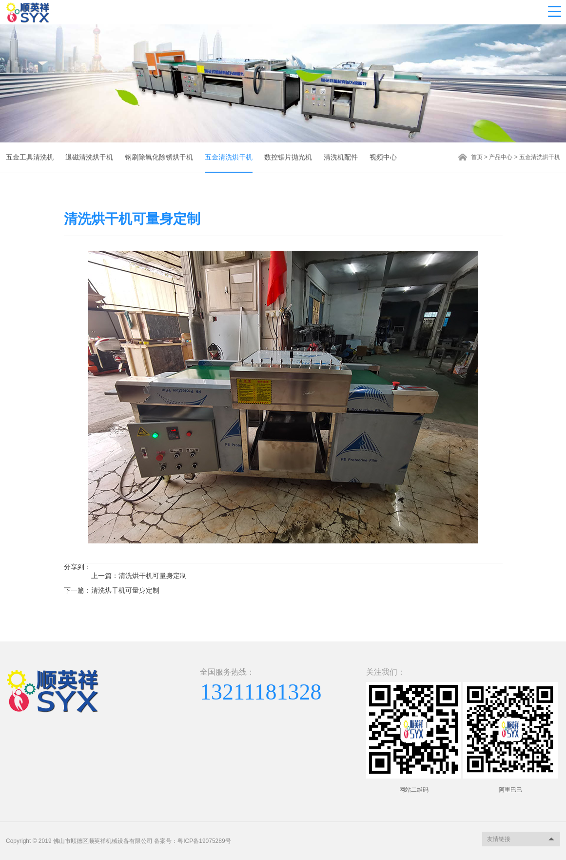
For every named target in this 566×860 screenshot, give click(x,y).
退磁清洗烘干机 (89, 157)
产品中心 (500, 157)
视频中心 (383, 157)
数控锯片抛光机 (288, 157)
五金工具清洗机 (30, 157)
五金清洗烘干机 (229, 157)
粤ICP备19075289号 (204, 841)
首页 (477, 157)
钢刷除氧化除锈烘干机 (159, 157)
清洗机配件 (341, 157)
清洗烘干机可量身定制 (152, 576)
